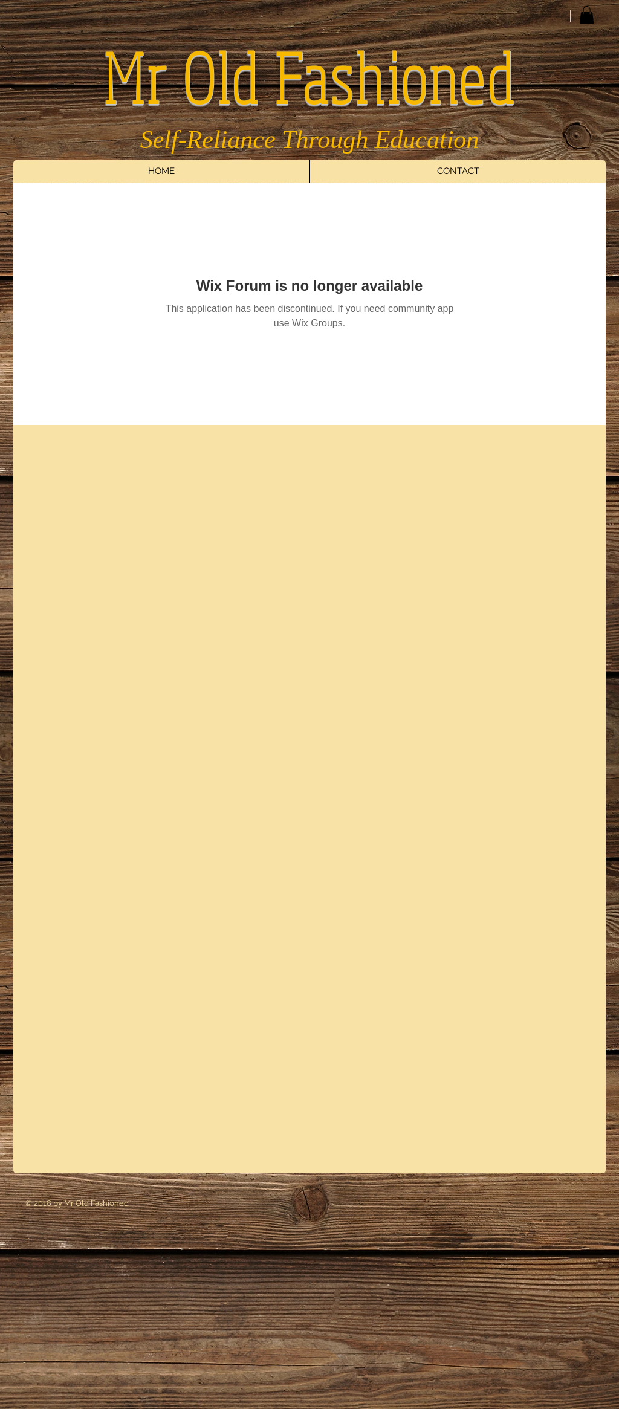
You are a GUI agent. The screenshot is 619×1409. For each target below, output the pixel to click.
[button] (586, 15)
